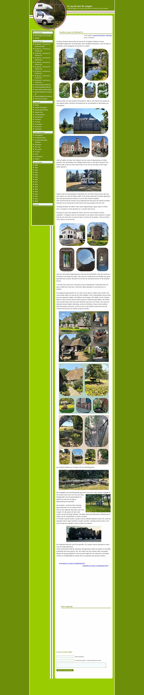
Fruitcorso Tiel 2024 (41, 99)
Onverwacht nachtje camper (43, 89)
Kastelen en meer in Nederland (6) (95, 566)
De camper (38, 149)
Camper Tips (39, 112)
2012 (36, 194)
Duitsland (38, 119)
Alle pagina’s (39, 135)
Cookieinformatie (40, 137)
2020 (36, 175)
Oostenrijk (38, 129)
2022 (36, 170)
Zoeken (37, 38)
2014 (36, 189)
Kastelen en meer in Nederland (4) (73, 563)
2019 (36, 177)
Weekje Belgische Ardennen (43, 96)
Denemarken (39, 117)
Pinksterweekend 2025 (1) (43, 87)
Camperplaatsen (40, 114)
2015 (36, 187)
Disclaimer (38, 144)
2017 (36, 182)
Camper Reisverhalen (99, 35)
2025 (36, 165)
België (37, 105)
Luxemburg (38, 124)
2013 (36, 191)
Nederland (109, 35)
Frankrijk (37, 122)
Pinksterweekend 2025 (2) (43, 84)
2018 (36, 179)
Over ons (37, 147)
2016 (36, 184)
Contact (37, 152)
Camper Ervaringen (41, 107)
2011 (36, 196)
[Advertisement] (88, 23)
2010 (36, 198)
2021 (36, 172)
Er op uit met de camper (79, 6)
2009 (36, 201)
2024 (36, 167)
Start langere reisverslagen (43, 35)
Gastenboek (38, 156)
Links (36, 154)
